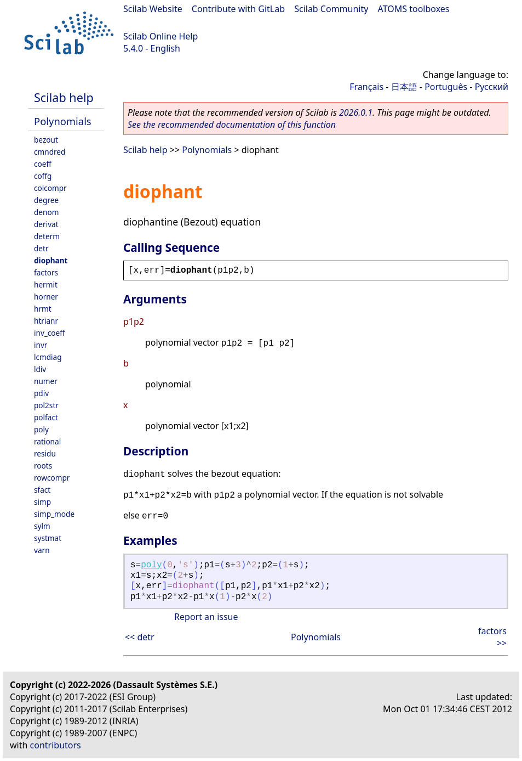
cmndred (49, 151)
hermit (46, 284)
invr (40, 345)
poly (41, 429)
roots (43, 465)
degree (46, 200)
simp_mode (54, 514)
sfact (42, 489)
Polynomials (62, 121)
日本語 (404, 87)
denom (46, 212)
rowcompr (52, 477)
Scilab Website (152, 9)
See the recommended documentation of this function (232, 125)
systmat (47, 538)
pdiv (41, 393)
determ (47, 236)
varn (42, 550)
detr (41, 248)
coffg (42, 176)
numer (46, 381)
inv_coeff (49, 333)
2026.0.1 (355, 112)
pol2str (46, 405)
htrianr (46, 320)
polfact (46, 417)
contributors (55, 745)
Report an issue (206, 617)
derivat (46, 224)
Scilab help (64, 97)
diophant (50, 260)
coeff (42, 164)
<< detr (139, 637)
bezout (46, 139)
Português (446, 87)
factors (46, 272)
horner (46, 296)
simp (42, 502)
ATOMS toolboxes (414, 9)
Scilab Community (331, 9)
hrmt (42, 308)
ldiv (40, 369)
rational (47, 441)
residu (45, 453)
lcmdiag (48, 357)
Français (366, 87)
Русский (491, 87)
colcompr (50, 188)
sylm (42, 526)
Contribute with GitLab (238, 9)
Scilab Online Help (160, 36)
